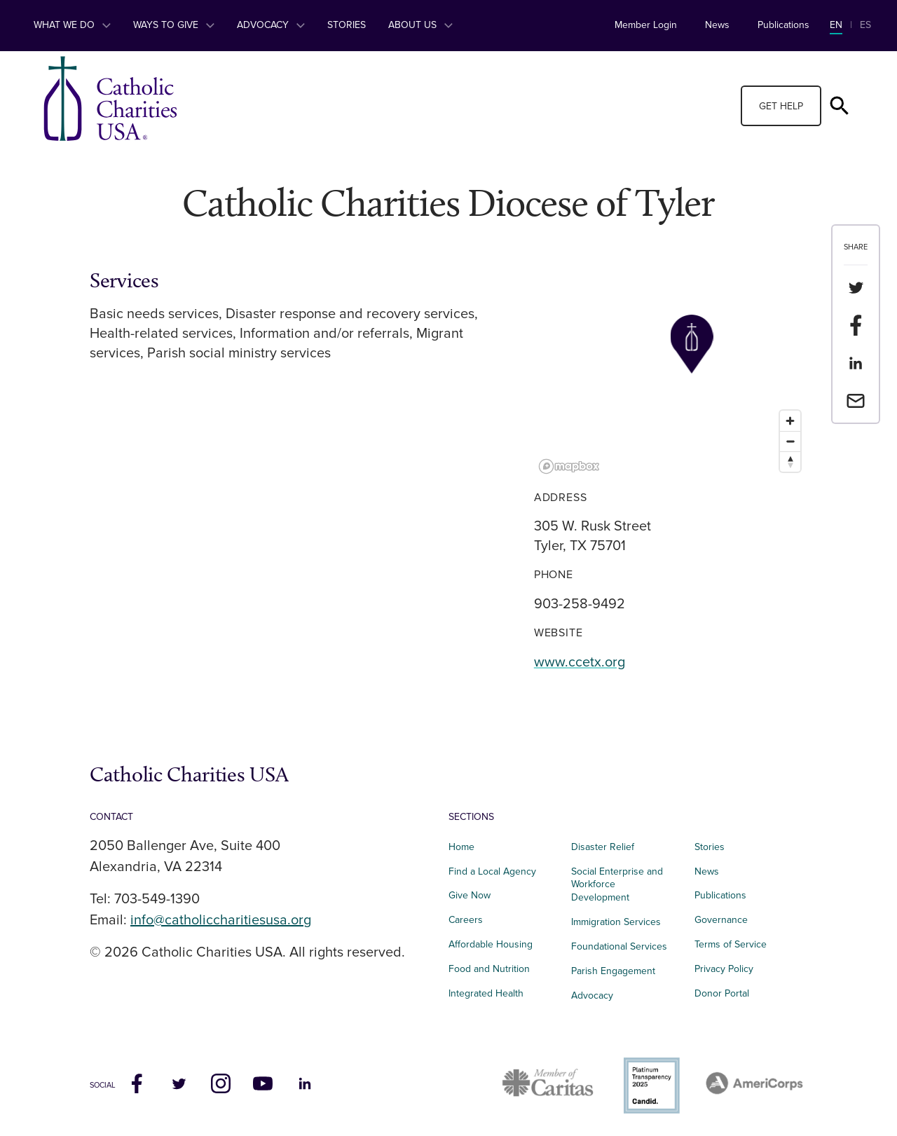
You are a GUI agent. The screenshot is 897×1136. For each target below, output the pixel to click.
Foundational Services (619, 946)
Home (461, 847)
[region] (670, 373)
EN (836, 25)
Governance (721, 920)
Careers (465, 920)
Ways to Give (173, 25)
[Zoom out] (790, 441)
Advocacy (271, 25)
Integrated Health (485, 993)
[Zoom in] (790, 421)
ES (865, 25)
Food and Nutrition (489, 969)
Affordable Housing (490, 944)
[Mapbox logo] (569, 466)
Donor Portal (721, 993)
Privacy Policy (723, 969)
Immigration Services (616, 922)
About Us (420, 25)
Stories (346, 25)
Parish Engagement (613, 971)
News (717, 25)
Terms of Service (730, 944)
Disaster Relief (602, 847)
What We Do (72, 25)
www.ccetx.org (579, 662)
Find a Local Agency (492, 871)
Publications (783, 25)
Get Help (781, 106)
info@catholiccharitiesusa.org (220, 920)
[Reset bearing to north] (790, 461)
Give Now (469, 895)
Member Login (646, 25)
